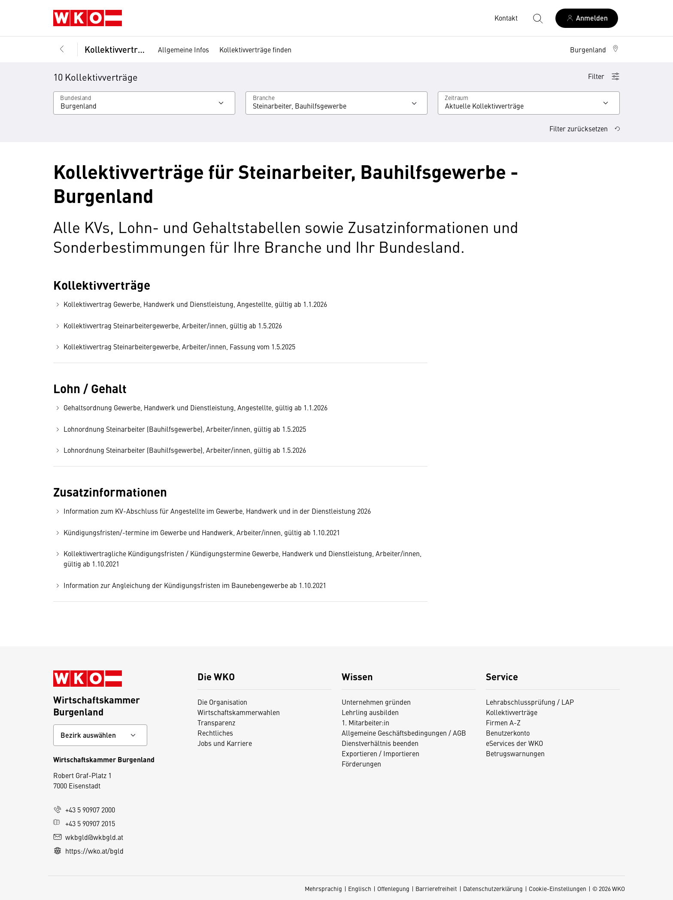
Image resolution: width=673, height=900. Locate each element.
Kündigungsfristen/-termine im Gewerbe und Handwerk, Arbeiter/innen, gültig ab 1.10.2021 (196, 532)
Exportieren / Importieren (380, 753)
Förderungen (361, 763)
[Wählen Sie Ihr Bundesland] (144, 103)
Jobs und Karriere (224, 743)
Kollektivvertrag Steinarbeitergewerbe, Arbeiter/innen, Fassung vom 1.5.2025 (174, 347)
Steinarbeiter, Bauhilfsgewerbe (299, 105)
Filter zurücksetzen (584, 128)
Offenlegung (393, 888)
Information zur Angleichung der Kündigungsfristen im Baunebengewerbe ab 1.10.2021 (189, 585)
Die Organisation (222, 701)
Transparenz (216, 722)
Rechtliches (215, 732)
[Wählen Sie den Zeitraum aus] (529, 103)
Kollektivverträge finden (255, 49)
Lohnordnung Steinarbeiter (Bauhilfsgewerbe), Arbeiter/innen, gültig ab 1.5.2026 (179, 450)
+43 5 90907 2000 (84, 809)
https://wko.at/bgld (88, 850)
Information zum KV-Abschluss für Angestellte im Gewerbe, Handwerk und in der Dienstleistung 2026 (212, 511)
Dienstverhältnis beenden (380, 743)
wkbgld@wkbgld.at (88, 837)
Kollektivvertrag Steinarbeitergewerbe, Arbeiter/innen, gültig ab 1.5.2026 (167, 325)
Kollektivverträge (115, 49)
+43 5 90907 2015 (84, 823)
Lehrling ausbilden (370, 712)
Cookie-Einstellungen (557, 888)
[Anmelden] (586, 18)
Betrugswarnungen (515, 753)
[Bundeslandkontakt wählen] (100, 735)
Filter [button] (604, 76)
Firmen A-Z (503, 722)
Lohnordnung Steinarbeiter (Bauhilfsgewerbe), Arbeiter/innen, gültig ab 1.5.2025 (179, 429)
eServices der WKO (514, 743)
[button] (595, 49)
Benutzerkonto (508, 732)
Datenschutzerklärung (493, 888)
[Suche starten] (537, 18)
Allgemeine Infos (183, 49)
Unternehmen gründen (376, 701)
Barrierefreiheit (436, 888)
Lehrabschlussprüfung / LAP (530, 701)
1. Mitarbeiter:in (365, 722)
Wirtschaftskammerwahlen (238, 712)
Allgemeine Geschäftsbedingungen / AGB (404, 732)
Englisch (359, 888)
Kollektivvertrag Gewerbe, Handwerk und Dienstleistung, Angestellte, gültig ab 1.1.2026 (190, 304)
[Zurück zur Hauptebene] (62, 49)
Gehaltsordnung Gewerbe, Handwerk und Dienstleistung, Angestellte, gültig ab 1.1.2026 (190, 407)
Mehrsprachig (323, 888)
